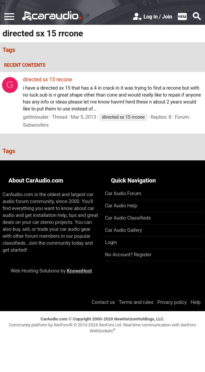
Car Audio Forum (123, 193)
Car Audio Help (121, 206)
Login (111, 242)
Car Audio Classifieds (128, 218)
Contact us (103, 302)
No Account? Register (128, 255)
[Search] (197, 17)
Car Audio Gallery (123, 230)
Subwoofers (36, 125)
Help (196, 302)
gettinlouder (36, 117)
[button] (9, 16)
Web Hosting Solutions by (51, 271)
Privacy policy (172, 302)
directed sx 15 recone (47, 79)
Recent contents (25, 65)
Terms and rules (136, 302)
